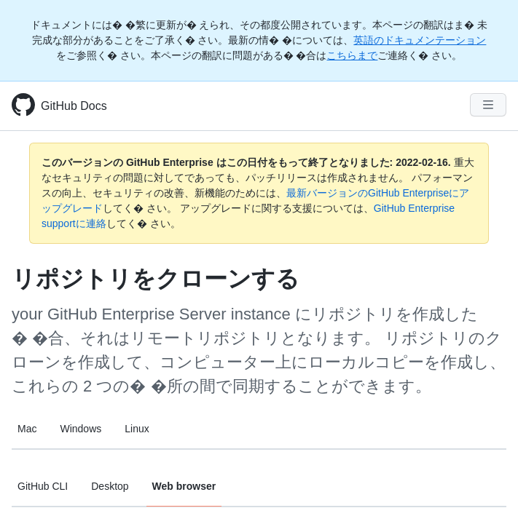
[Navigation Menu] (488, 104)
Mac (26, 428)
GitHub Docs (74, 106)
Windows (80, 428)
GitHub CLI (42, 486)
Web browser (184, 486)
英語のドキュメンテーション (419, 40)
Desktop (109, 486)
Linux (137, 428)
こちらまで (351, 55)
